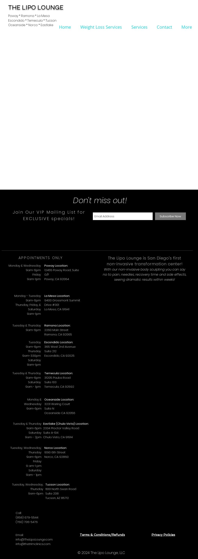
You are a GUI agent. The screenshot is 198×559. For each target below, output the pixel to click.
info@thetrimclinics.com (33, 544)
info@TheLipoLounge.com (34, 539)
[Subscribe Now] (170, 216)
